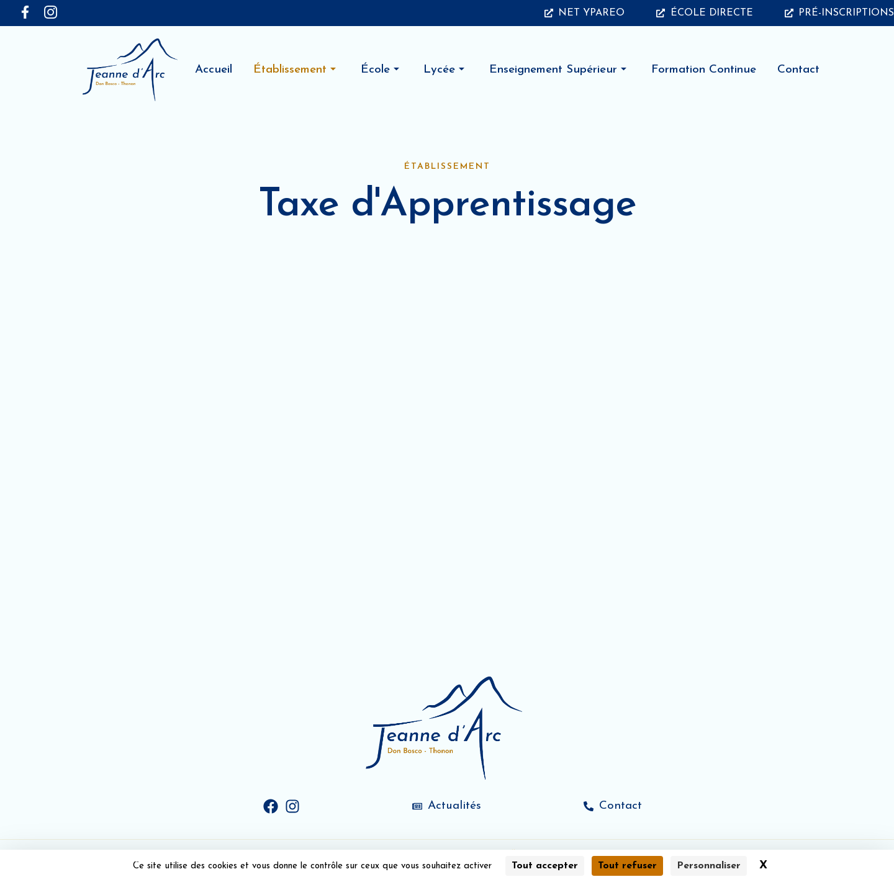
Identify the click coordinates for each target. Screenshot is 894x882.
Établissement (294, 69)
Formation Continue (703, 70)
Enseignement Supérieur (557, 69)
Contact (798, 70)
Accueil (213, 70)
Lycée (443, 69)
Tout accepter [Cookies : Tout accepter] (545, 866)
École (380, 69)
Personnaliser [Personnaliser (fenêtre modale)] (709, 866)
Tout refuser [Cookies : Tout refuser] (627, 866)
